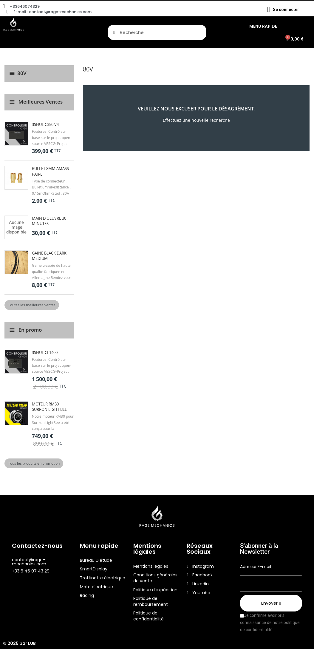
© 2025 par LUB (19, 643)
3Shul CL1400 (45, 352)
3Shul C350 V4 (45, 124)
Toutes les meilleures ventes (31, 305)
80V (22, 73)
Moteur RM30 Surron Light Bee (49, 406)
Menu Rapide (265, 26)
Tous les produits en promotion (34, 463)
